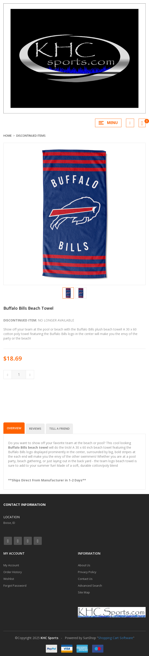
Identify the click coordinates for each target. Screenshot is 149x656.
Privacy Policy (87, 572)
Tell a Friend (59, 428)
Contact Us (85, 579)
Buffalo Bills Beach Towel (28, 308)
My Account (11, 565)
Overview (14, 428)
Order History (12, 572)
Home (7, 136)
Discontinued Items (31, 136)
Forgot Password (14, 585)
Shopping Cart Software (115, 638)
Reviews (35, 428)
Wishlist (8, 579)
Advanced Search (90, 585)
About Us (84, 565)
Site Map (84, 592)
